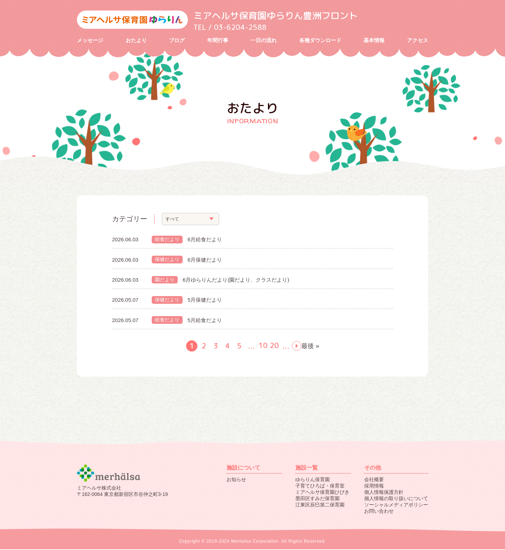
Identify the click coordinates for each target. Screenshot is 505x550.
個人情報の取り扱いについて (396, 499)
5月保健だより (205, 300)
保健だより (167, 260)
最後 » (310, 346)
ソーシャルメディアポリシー (396, 505)
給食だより (167, 240)
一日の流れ (263, 41)
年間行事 (217, 41)
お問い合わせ (379, 512)
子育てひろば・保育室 (320, 486)
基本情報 (374, 41)
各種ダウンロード (320, 41)
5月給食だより (205, 321)
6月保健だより (205, 260)
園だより (165, 280)
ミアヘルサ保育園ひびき (322, 493)
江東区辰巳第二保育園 (320, 505)
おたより (136, 41)
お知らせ (236, 480)
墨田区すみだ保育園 (317, 499)
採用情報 (374, 486)
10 (263, 346)
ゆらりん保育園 (312, 480)
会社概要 (374, 480)
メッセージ (90, 41)
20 (274, 346)
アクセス (417, 41)
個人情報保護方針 (384, 493)
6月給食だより (205, 240)
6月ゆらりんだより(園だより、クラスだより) (236, 280)
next (296, 346)
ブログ (177, 41)
